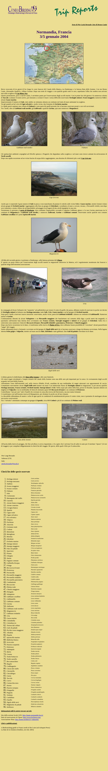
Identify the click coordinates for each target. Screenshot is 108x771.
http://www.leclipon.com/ (32, 717)
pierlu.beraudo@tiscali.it (10, 464)
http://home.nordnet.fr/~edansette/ (27, 719)
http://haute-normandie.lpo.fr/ (33, 715)
